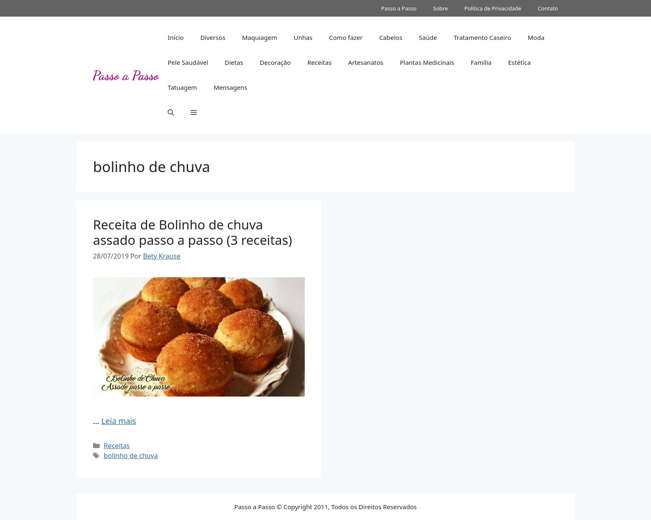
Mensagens (230, 87)
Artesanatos (366, 62)
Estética (519, 62)
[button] (170, 112)
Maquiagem (259, 37)
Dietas (234, 62)
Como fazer (346, 37)
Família (481, 62)
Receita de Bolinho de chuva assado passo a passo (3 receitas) (192, 232)
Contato (548, 8)
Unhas (303, 37)
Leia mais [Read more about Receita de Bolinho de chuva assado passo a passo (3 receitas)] (118, 421)
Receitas (319, 62)
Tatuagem (182, 87)
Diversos (212, 37)
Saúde (428, 37)
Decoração (275, 62)
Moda (536, 37)
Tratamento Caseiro (482, 37)
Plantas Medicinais (427, 62)
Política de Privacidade (493, 8)
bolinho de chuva (131, 455)
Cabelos (390, 37)
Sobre (440, 8)
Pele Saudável (188, 62)
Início (176, 37)
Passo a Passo (398, 8)
